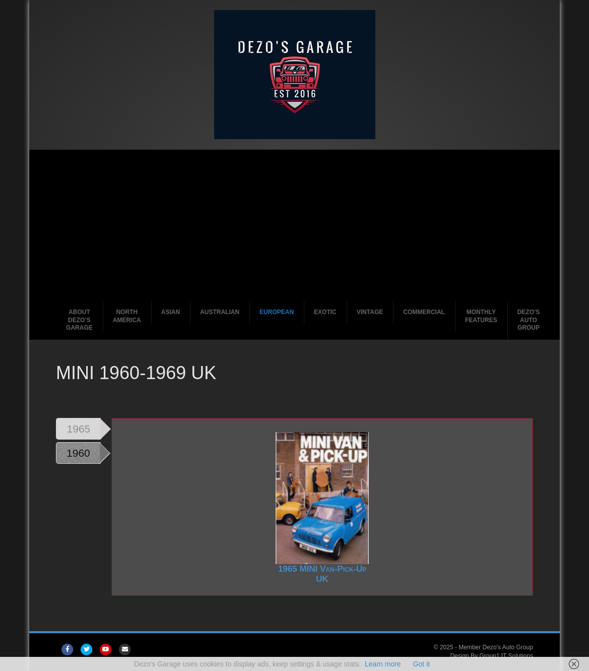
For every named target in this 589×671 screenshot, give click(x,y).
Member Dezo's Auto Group (496, 647)
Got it (421, 664)
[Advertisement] (294, 225)
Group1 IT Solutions (506, 655)
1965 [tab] (79, 429)
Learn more (383, 664)
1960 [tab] (78, 453)
